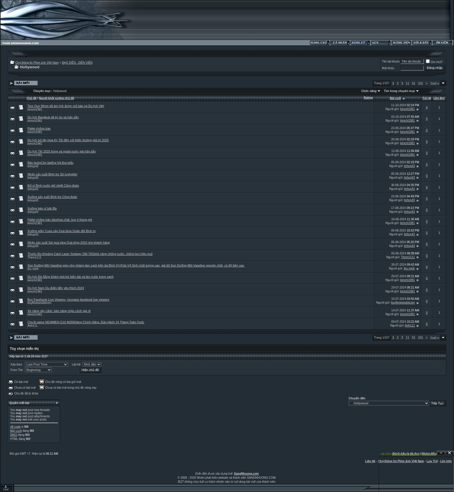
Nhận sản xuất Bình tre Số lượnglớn (52, 174)
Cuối (435, 83)
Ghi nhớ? (434, 62)
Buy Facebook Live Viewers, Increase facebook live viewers (68, 299)
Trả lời (426, 98)
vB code (15, 426)
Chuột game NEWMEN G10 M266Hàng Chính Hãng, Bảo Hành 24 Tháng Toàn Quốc (86, 322)
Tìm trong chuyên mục (399, 91)
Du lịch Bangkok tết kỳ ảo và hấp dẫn (53, 117)
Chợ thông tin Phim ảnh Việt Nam (37, 62)
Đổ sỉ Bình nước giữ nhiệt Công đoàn (53, 185)
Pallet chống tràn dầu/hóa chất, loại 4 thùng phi (60, 219)
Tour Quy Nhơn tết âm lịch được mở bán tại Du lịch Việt (66, 106)
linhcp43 (33, 166)
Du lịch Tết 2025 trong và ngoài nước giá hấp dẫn (62, 151)
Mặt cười (16, 430)
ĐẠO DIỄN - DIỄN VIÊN (77, 62)
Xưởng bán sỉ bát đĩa (42, 208)
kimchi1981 (35, 109)
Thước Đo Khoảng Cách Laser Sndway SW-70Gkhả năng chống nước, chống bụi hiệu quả (90, 254)
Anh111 (32, 325)
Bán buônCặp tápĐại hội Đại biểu (51, 162)
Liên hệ (370, 461)
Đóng (449, 453)
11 (407, 83)
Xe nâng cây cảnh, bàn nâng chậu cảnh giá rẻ (59, 311)
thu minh (33, 269)
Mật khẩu (388, 68)
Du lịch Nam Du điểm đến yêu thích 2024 (56, 288)
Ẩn (441, 453)
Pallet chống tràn (39, 128)
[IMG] (13, 434)
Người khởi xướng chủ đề (56, 98)
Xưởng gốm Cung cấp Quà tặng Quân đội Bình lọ (62, 231)
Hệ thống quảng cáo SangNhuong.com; (408, 454)
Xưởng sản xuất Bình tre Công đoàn (52, 197)
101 (420, 83)
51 (413, 83)
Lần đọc (439, 98)
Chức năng (369, 91)
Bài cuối (395, 98)
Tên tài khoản (391, 61)
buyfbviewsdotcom (39, 302)
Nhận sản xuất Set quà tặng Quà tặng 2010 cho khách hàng (69, 242)
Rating (368, 97)
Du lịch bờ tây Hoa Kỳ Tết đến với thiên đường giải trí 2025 (68, 140)
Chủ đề (31, 98)
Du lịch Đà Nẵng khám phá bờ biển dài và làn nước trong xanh (71, 276)
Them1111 (34, 257)
